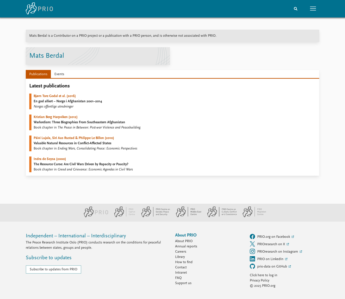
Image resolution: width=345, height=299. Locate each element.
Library (180, 257)
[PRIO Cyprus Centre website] (122, 216)
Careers (180, 252)
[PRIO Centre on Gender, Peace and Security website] (153, 216)
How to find (184, 262)
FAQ (178, 278)
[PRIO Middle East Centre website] (186, 216)
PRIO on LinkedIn (267, 258)
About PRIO (184, 241)
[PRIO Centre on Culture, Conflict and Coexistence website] (220, 216)
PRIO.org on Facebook (270, 236)
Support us (183, 283)
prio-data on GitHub (269, 266)
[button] (313, 8)
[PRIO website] (94, 216)
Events (59, 74)
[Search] (295, 8)
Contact (181, 267)
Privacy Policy (259, 280)
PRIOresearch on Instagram (274, 251)
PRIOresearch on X (268, 244)
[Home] (39, 8)
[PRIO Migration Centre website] (252, 216)
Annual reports (186, 246)
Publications (38, 74)
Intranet (181, 273)
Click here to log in (263, 275)
